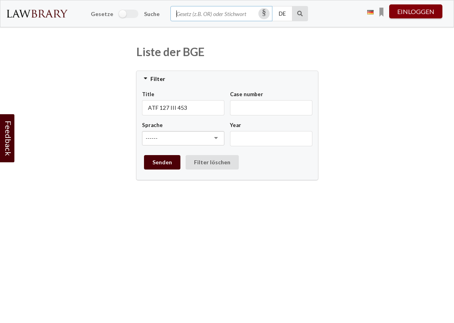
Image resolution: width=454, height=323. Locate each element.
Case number (246, 94)
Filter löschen (212, 162)
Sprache (152, 125)
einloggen (415, 11)
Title (148, 94)
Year (235, 125)
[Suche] (300, 13)
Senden (162, 162)
